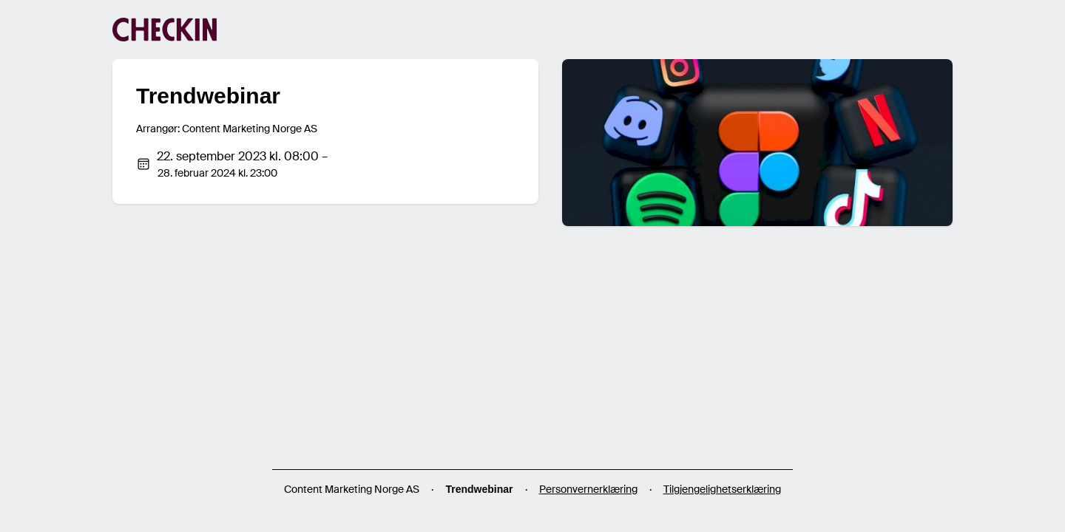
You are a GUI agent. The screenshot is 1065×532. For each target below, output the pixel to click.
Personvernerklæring (588, 489)
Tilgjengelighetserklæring (722, 489)
